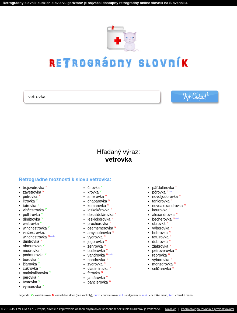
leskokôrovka (99, 210)
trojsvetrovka (33, 187)
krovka (93, 192)
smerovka (96, 196)
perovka (29, 277)
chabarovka (97, 201)
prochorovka (98, 223)
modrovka (31, 250)
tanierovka (161, 201)
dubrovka (160, 241)
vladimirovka (98, 268)
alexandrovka (163, 214)
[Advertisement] (118, 133)
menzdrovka (162, 264)
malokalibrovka (35, 273)
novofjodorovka (165, 196)
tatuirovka (160, 237)
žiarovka (30, 264)
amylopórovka (99, 232)
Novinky (170, 309)
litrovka (29, 201)
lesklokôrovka (99, 219)
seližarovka (161, 268)
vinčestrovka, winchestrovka (35, 234)
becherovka (162, 219)
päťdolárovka (163, 187)
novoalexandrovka (167, 205)
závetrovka (32, 192)
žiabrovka (160, 246)
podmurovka (33, 255)
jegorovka (96, 241)
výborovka (160, 259)
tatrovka (29, 205)
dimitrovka (31, 219)
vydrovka (95, 237)
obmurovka (32, 246)
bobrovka (160, 232)
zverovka (95, 264)
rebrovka (159, 255)
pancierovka (98, 282)
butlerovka (96, 250)
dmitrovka (31, 241)
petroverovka (163, 250)
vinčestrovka (33, 210)
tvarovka (30, 282)
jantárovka (96, 277)
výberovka (160, 228)
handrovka (96, 259)
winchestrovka (35, 228)
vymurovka (32, 286)
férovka (94, 273)
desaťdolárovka (100, 214)
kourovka (160, 210)
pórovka (159, 192)
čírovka (94, 187)
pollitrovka (31, 214)
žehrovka (95, 246)
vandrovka (96, 255)
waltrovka (31, 223)
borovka (29, 259)
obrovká (159, 223)
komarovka (97, 205)
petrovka (30, 196)
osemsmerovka (100, 228)
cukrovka (30, 268)
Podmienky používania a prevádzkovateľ (207, 309)
